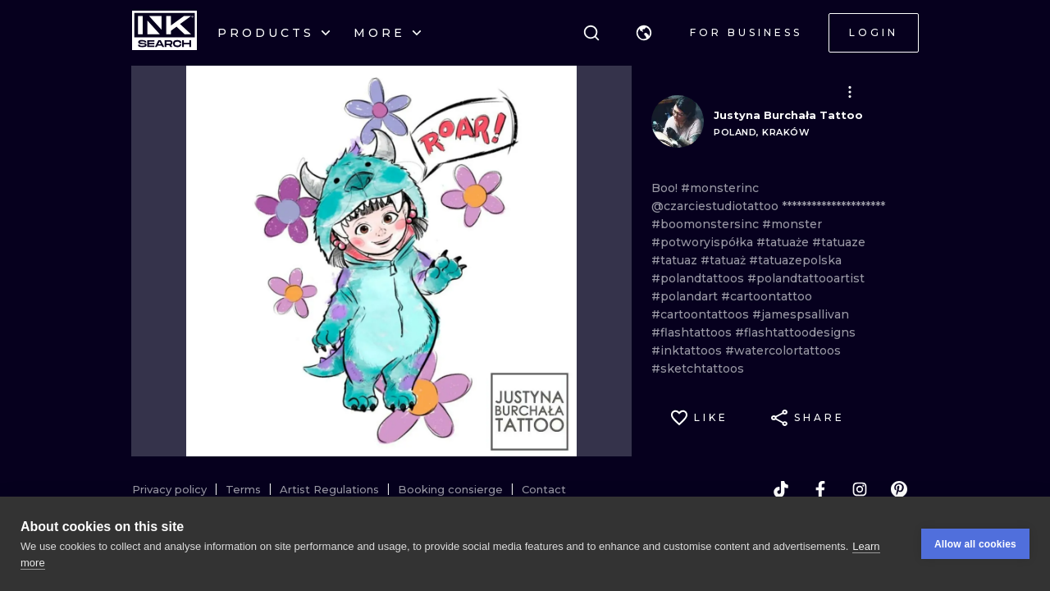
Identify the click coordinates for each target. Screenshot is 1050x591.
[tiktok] (781, 489)
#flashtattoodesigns (795, 332)
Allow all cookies (975, 544)
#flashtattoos (693, 332)
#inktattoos (688, 350)
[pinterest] (899, 489)
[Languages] (644, 33)
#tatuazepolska (795, 260)
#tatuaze (838, 242)
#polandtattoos (699, 278)
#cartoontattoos (701, 314)
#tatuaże (784, 242)
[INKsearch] (164, 32)
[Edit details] (850, 92)
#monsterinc (720, 188)
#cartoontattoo (766, 296)
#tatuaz (676, 260)
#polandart (686, 296)
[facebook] (820, 489)
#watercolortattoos (783, 350)
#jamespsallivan (800, 314)
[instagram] (859, 489)
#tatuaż (725, 260)
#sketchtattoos (697, 368)
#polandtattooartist (806, 278)
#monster (792, 224)
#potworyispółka (703, 242)
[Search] (591, 33)
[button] (644, 33)
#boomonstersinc (706, 224)
